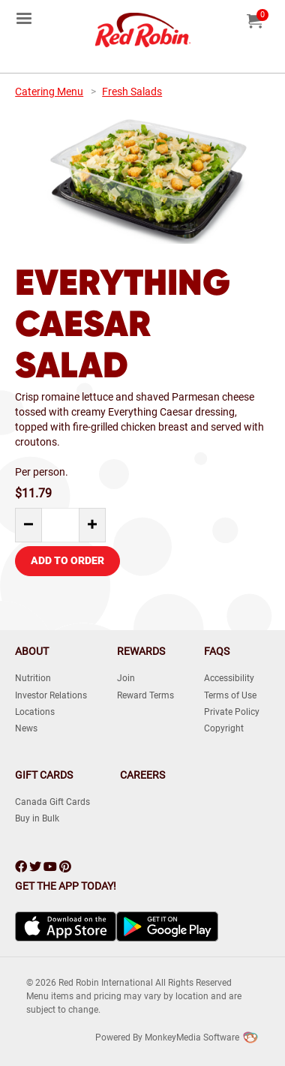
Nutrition (33, 678)
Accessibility (229, 678)
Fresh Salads (132, 92)
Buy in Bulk (37, 818)
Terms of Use (230, 695)
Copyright (224, 728)
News (26, 728)
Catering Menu (49, 92)
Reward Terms (145, 695)
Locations (35, 712)
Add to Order (67, 560)
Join (126, 678)
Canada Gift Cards (52, 802)
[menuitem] (24, 17)
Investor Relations (51, 695)
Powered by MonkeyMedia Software (167, 1037)
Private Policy (232, 712)
